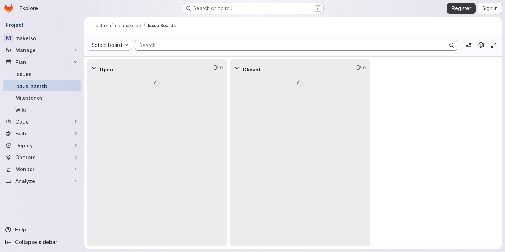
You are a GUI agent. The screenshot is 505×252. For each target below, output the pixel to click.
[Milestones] (42, 97)
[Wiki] (42, 109)
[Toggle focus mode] (493, 45)
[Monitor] (42, 169)
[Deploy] (42, 145)
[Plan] (42, 62)
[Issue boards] (42, 85)
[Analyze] (42, 181)
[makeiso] (42, 38)
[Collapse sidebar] (42, 242)
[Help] (42, 229)
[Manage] (42, 50)
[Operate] (42, 157)
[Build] (42, 133)
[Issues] (42, 73)
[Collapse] (94, 68)
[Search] (287, 45)
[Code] (42, 121)
